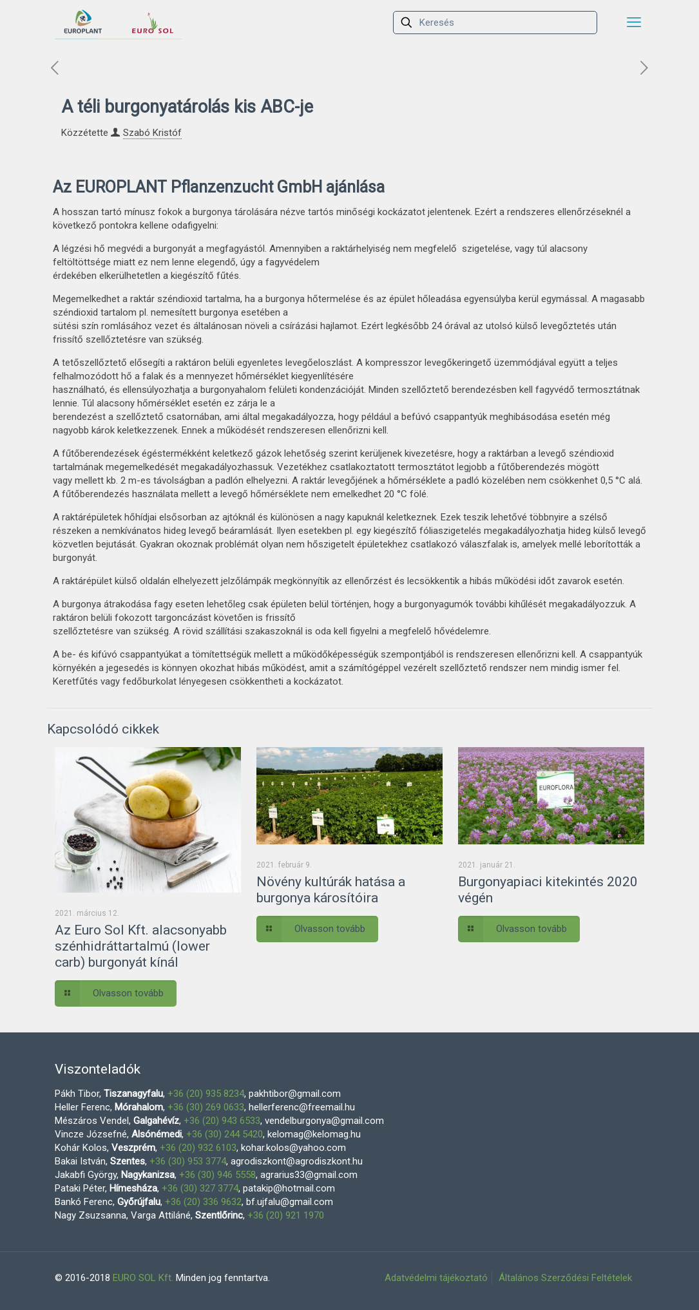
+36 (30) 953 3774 (187, 1161)
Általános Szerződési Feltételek (565, 1278)
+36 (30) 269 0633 (206, 1107)
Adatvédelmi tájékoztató (436, 1278)
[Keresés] (495, 22)
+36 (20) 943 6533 (222, 1120)
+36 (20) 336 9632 (203, 1202)
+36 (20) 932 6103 (198, 1147)
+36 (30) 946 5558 (217, 1175)
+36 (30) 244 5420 (224, 1134)
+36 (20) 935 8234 (206, 1093)
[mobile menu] (634, 22)
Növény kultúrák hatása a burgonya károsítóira (330, 890)
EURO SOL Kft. (143, 1278)
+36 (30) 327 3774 (200, 1188)
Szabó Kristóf (152, 132)
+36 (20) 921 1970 (285, 1215)
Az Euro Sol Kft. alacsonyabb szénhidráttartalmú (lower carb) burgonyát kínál (141, 946)
